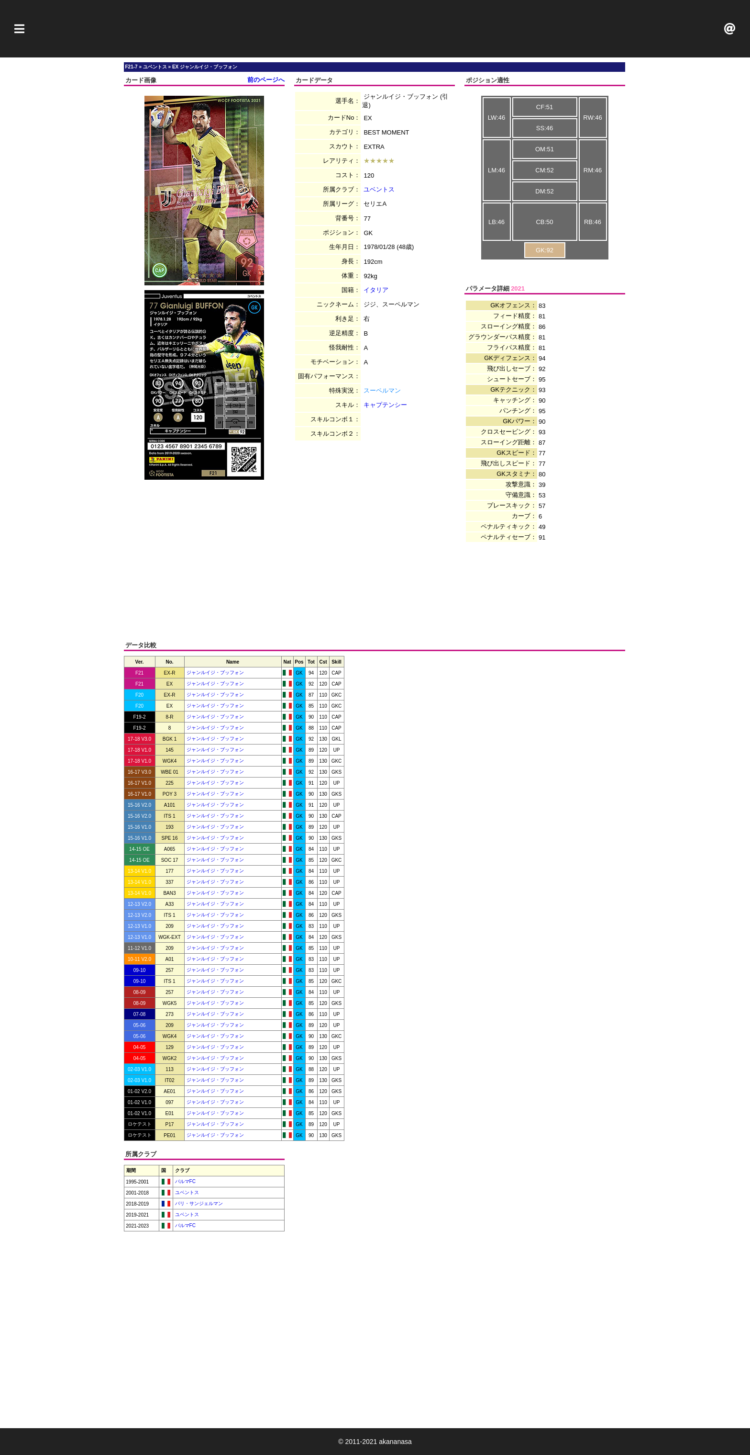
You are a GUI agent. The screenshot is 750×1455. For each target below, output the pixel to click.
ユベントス (379, 189)
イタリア (376, 289)
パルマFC (185, 1181)
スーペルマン (382, 390)
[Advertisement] (375, 28)
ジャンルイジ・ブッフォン (215, 672)
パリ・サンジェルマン (198, 1203)
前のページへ (266, 79)
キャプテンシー (385, 404)
